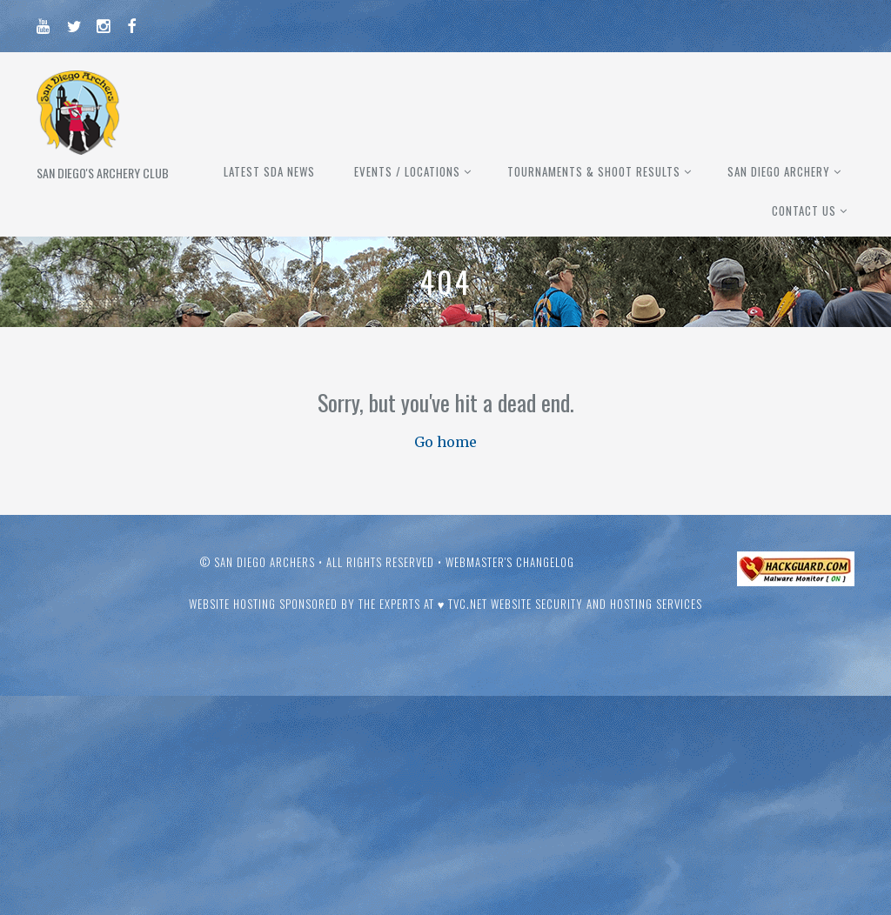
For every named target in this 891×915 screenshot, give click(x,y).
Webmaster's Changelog (510, 562)
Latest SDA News (269, 171)
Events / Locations (407, 171)
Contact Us (804, 210)
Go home (445, 442)
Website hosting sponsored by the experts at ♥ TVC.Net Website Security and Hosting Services (446, 603)
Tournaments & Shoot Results (593, 171)
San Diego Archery (778, 171)
